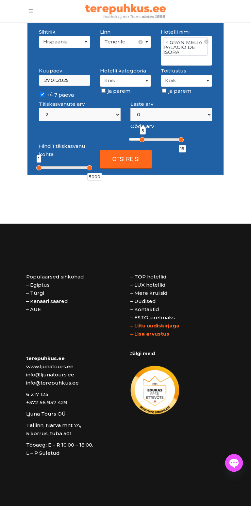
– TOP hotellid (148, 277)
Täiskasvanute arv (62, 104)
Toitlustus (173, 71)
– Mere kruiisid (149, 293)
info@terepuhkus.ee (52, 383)
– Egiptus (38, 285)
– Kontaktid (144, 309)
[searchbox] (186, 60)
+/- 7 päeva (57, 95)
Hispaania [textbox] (55, 42)
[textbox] (125, 81)
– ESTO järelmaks (152, 317)
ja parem (115, 91)
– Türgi (35, 293)
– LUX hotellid (148, 285)
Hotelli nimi (175, 32)
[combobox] (64, 42)
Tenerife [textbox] (123, 42)
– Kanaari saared (47, 301)
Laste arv (141, 104)
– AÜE (33, 309)
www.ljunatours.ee (50, 366)
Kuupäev (50, 71)
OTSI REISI (126, 159)
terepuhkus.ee (45, 358)
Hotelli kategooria (123, 71)
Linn (105, 32)
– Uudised (143, 301)
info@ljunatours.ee (50, 375)
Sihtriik (47, 32)
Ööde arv (142, 126)
